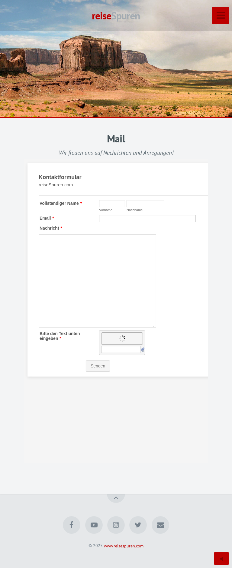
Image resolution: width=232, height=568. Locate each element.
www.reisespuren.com (123, 545)
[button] (18, 59)
